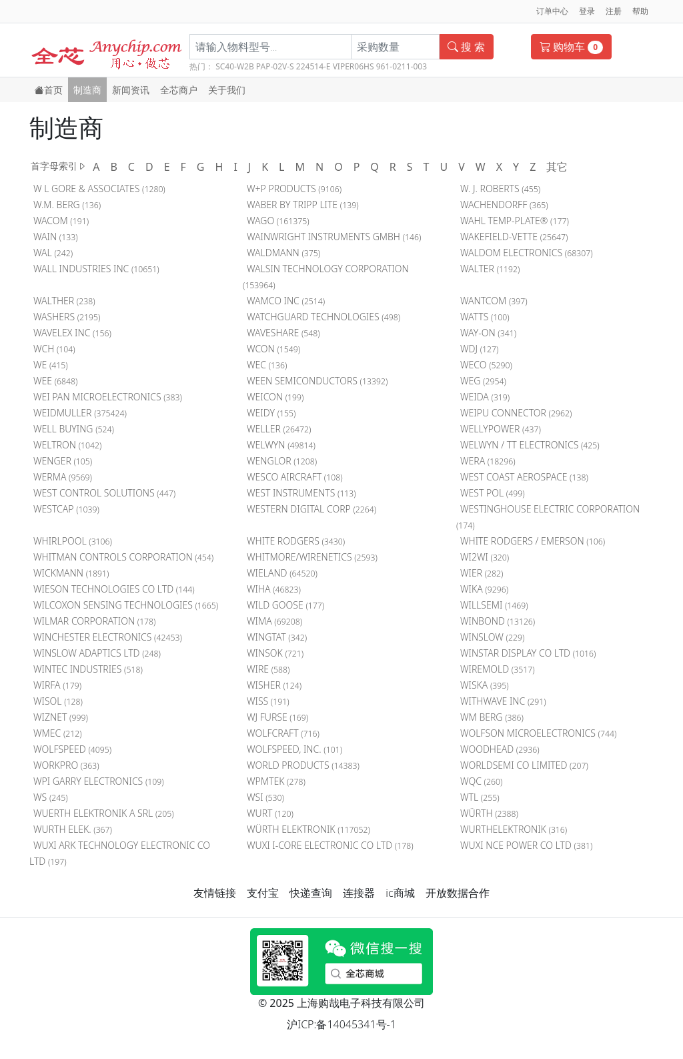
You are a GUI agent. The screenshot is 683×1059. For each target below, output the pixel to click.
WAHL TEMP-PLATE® (514, 220)
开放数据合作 (458, 893)
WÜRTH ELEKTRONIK (308, 829)
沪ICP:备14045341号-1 (341, 1024)
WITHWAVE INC (503, 701)
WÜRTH (489, 813)
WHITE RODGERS (296, 541)
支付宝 (263, 893)
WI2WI (484, 557)
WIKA (484, 589)
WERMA (62, 476)
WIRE (268, 669)
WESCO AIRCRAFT (295, 476)
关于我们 (226, 89)
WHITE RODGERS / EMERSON (532, 541)
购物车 (571, 46)
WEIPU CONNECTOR (516, 412)
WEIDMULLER (80, 412)
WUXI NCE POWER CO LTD (526, 845)
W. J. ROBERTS (500, 188)
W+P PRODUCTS (294, 188)
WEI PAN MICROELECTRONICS (107, 396)
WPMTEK (276, 781)
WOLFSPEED (72, 749)
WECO (486, 364)
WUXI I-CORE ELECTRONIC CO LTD (330, 845)
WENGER (62, 460)
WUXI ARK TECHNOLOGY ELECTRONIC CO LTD (119, 853)
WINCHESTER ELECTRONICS (107, 637)
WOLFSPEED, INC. (294, 749)
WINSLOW (492, 637)
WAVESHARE (283, 332)
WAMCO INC (286, 300)
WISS (268, 701)
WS (50, 797)
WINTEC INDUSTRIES (88, 669)
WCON (273, 348)
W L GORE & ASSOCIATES (99, 188)
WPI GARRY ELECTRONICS (98, 781)
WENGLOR (282, 460)
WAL (53, 252)
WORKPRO (66, 765)
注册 (614, 11)
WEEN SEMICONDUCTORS (317, 380)
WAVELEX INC (72, 332)
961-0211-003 (401, 66)
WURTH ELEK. (72, 829)
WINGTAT (277, 637)
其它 (557, 166)
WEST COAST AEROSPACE (524, 476)
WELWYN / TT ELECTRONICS (530, 444)
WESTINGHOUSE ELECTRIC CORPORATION (548, 516)
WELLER (279, 428)
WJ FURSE (277, 717)
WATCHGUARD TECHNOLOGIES (323, 316)
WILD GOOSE (285, 605)
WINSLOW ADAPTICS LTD (97, 653)
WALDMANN (283, 252)
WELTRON (67, 444)
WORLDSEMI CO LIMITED (524, 765)
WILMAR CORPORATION (94, 621)
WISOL (58, 701)
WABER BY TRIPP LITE (303, 204)
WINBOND (497, 621)
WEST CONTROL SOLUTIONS (104, 492)
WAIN (55, 236)
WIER (482, 573)
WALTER (490, 268)
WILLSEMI (494, 605)
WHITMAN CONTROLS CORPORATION (123, 557)
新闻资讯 (130, 89)
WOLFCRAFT (283, 733)
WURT (270, 813)
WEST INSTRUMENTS (301, 492)
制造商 (87, 89)
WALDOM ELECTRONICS (526, 252)
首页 (49, 89)
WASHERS (66, 316)
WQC (481, 781)
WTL (480, 797)
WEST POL (492, 492)
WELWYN (281, 444)
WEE (55, 380)
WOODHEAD (500, 749)
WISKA (484, 685)
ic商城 (400, 893)
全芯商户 (178, 89)
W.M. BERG (67, 204)
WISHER (274, 685)
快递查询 (310, 893)
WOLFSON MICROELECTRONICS (538, 733)
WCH (54, 348)
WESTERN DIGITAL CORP (311, 508)
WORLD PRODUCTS (303, 765)
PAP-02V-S (275, 66)
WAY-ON (488, 332)
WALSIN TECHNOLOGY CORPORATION (326, 276)
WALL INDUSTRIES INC (96, 268)
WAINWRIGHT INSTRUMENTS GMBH (334, 236)
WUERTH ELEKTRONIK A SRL (103, 813)
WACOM (61, 220)
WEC (267, 364)
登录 (587, 11)
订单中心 (552, 11)
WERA (488, 460)
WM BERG (492, 717)
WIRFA (57, 685)
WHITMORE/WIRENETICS (312, 557)
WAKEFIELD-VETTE (514, 236)
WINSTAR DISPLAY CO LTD (528, 653)
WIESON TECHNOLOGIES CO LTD (114, 589)
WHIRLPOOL (72, 541)
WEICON (275, 396)
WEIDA (485, 396)
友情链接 (214, 893)
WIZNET (60, 717)
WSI (265, 797)
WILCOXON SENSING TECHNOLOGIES (125, 605)
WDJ (479, 348)
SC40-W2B (234, 66)
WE (50, 364)
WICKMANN (71, 573)
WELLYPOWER (500, 428)
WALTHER (64, 300)
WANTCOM (494, 300)
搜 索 (466, 47)
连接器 (359, 893)
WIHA (274, 589)
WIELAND (282, 573)
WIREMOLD (497, 669)
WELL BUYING (73, 428)
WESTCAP (66, 508)
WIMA (274, 621)
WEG (483, 380)
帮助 (640, 11)
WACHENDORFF (504, 204)
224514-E (313, 66)
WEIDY (271, 412)
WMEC (57, 733)
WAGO (278, 220)
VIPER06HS (353, 66)
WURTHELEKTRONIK (513, 829)
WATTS (485, 316)
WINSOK (275, 653)
